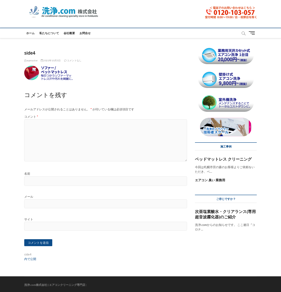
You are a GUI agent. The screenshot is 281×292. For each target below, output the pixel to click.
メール (28, 196)
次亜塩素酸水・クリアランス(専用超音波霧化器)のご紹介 (225, 214)
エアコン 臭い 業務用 (210, 180)
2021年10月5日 (51, 60)
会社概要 (69, 33)
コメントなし (73, 60)
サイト (28, 219)
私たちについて (49, 33)
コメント (31, 116)
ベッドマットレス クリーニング (223, 159)
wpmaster (31, 60)
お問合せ (85, 33)
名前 (27, 173)
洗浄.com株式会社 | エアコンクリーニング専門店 (54, 284)
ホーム (30, 33)
